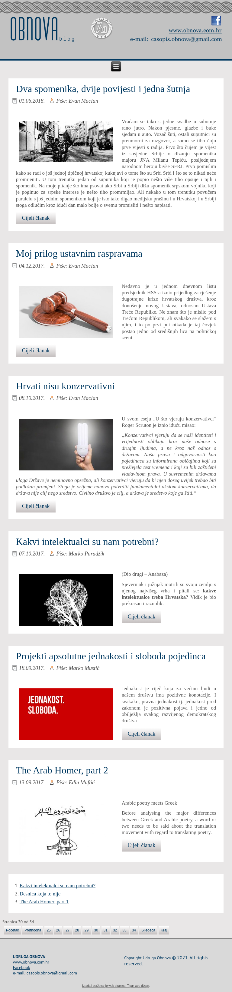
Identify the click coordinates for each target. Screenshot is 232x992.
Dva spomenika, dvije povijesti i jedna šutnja (103, 88)
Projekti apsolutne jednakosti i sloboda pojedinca (111, 656)
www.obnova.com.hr (31, 962)
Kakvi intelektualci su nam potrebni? (87, 541)
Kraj (164, 930)
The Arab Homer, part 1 (44, 902)
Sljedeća (148, 930)
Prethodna (32, 930)
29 (87, 930)
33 (124, 930)
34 (134, 930)
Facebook (21, 967)
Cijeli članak (36, 218)
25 (48, 930)
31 (106, 930)
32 (115, 930)
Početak (12, 930)
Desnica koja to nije (40, 894)
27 (67, 930)
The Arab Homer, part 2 (62, 770)
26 (58, 930)
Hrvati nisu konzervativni (65, 386)
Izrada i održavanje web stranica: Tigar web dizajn (115, 985)
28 (77, 930)
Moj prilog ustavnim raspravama (79, 253)
